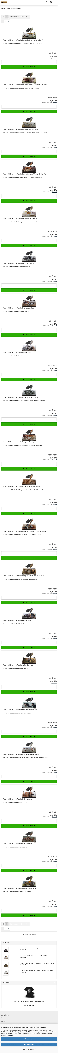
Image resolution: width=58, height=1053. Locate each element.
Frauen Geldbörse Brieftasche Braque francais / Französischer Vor (24, 174)
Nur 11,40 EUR (29, 1005)
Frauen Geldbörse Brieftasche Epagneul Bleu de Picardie (21, 397)
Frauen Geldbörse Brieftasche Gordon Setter (17, 620)
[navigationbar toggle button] (55, 2)
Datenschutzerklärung (7, 1035)
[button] (3, 17)
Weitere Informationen (29, 1049)
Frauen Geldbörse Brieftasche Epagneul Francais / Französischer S (24, 531)
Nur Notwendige (29, 1044)
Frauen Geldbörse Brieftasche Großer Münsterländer (20, 710)
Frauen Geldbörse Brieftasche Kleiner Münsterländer (20, 888)
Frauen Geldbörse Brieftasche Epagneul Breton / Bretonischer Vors (24, 442)
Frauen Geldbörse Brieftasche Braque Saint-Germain (20, 219)
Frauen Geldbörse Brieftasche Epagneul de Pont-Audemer (21, 486)
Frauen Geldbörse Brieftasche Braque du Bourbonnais (20, 129)
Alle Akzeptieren (29, 1039)
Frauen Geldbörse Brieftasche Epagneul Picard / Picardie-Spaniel (24, 576)
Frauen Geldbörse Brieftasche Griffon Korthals (18, 665)
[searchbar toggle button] (46, 2)
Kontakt (3, 1021)
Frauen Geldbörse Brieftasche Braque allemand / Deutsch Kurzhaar (24, 85)
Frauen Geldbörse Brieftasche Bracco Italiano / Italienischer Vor (23, 40)
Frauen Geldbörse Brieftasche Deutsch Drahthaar (19, 263)
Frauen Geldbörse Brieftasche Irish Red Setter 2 (18, 844)
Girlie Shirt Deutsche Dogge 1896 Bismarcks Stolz (29, 1001)
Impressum (4, 1018)
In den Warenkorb (29, 67)
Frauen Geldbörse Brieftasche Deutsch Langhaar (18, 308)
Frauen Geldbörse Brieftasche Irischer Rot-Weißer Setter (21, 754)
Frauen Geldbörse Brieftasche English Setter (17, 353)
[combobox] (14, 17)
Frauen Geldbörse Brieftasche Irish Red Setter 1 (18, 799)
